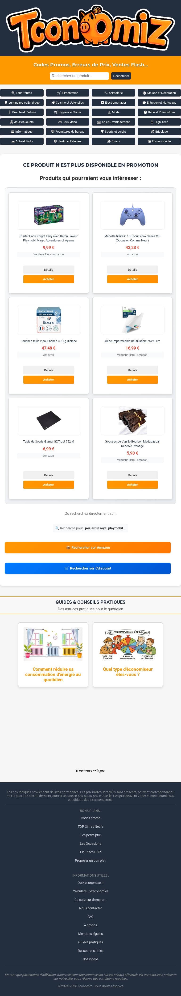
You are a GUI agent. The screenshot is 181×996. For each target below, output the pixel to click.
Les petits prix (90, 835)
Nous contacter (90, 908)
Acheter (48, 279)
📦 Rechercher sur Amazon (88, 547)
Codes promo (90, 818)
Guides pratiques (90, 942)
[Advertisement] (90, 729)
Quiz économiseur (91, 883)
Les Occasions (90, 843)
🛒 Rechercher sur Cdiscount (88, 568)
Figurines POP (90, 852)
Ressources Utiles (90, 951)
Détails (48, 269)
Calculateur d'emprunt (90, 900)
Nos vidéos (90, 959)
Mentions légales (90, 934)
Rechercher (121, 76)
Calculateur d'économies (90, 891)
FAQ (90, 917)
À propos (90, 925)
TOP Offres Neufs (90, 826)
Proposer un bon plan (90, 860)
